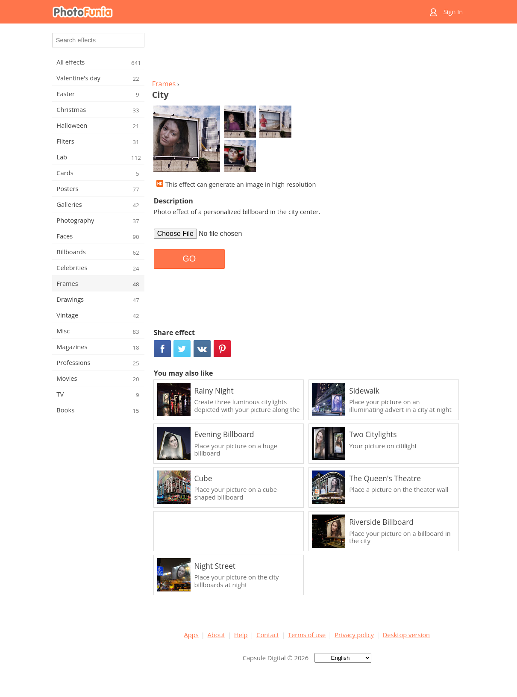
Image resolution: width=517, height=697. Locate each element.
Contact (267, 634)
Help (241, 634)
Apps (191, 634)
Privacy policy (354, 634)
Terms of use (307, 634)
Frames (164, 83)
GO (189, 258)
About (216, 634)
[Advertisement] (306, 54)
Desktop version (406, 634)
